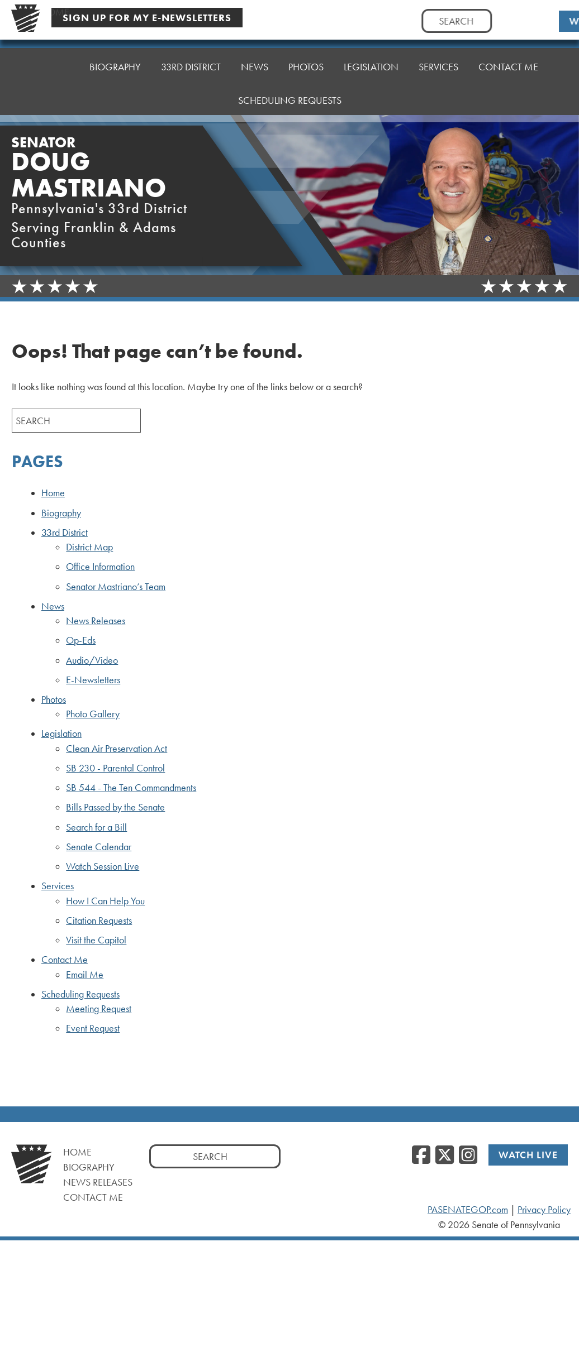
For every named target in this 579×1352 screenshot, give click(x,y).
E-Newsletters (93, 680)
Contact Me (508, 55)
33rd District (191, 66)
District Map (89, 547)
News (254, 66)
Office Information (100, 566)
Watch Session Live (102, 866)
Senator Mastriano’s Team (115, 587)
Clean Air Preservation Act (116, 748)
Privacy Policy (544, 1210)
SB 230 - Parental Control (115, 768)
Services (438, 58)
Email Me (84, 975)
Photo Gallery (93, 714)
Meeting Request (98, 1009)
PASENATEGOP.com (468, 1210)
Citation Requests (99, 920)
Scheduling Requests (289, 86)
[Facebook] (421, 1155)
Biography (115, 66)
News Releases (95, 621)
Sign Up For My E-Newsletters (147, 17)
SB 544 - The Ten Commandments (131, 788)
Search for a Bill (96, 827)
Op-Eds (81, 640)
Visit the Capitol (96, 940)
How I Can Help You (105, 901)
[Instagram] (468, 1155)
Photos (306, 63)
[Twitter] (444, 1155)
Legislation (371, 61)
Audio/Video (92, 660)
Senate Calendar (98, 847)
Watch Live (528, 1154)
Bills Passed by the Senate (115, 807)
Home (55, 66)
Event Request (93, 1028)
